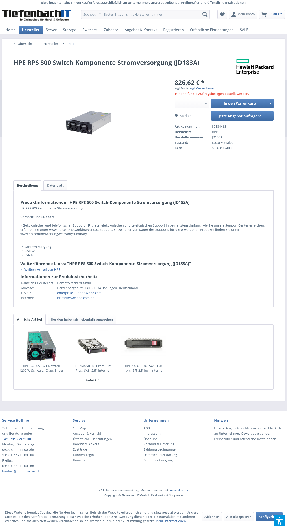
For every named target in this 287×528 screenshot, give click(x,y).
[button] (279, 520)
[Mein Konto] (243, 14)
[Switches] (90, 30)
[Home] (10, 30)
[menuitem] (145, 14)
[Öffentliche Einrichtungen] (212, 30)
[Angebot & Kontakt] (141, 30)
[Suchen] (205, 14)
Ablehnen (211, 517)
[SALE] (244, 30)
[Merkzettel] (222, 14)
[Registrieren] (173, 30)
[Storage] (69, 30)
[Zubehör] (111, 30)
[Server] (51, 30)
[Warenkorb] (272, 14)
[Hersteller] (31, 30)
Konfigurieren (269, 517)
